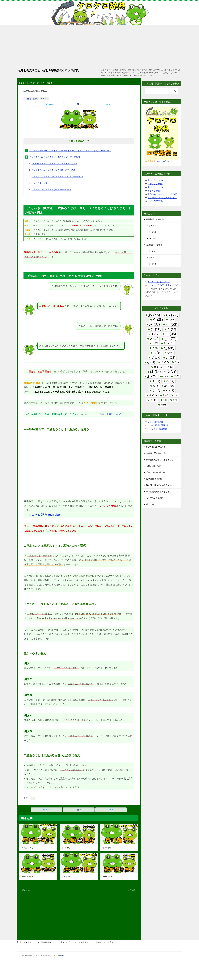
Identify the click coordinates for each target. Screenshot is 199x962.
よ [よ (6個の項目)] (165, 395)
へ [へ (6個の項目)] (165, 376)
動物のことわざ (154, 191)
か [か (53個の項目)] (171, 324)
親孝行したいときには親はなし (159, 460)
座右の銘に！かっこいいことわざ (162, 194)
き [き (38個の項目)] (155, 329)
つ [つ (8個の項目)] (170, 352)
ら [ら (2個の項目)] (176, 395)
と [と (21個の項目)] (170, 357)
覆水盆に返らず (28, 848)
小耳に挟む (66, 848)
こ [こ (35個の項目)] (170, 334)
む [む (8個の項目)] (156, 386)
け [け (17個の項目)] (154, 333)
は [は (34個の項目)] (155, 371)
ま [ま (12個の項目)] (156, 381)
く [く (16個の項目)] (171, 329)
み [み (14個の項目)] (170, 381)
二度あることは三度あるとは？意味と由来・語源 (53, 170)
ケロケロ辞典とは (155, 422)
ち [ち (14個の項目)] (157, 352)
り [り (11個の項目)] (153, 399)
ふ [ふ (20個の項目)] (152, 376)
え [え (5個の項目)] (171, 319)
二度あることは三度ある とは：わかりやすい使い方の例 (54, 157)
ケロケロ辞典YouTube (44, 514)
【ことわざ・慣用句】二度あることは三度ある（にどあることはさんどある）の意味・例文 (70, 150)
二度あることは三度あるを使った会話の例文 (51, 189)
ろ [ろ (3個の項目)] (175, 400)
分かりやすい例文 (39, 183)
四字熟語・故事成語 (155, 219)
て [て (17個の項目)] (155, 357)
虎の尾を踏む (67, 877)
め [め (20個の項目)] (169, 386)
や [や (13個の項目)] (170, 390)
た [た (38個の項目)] (168, 348)
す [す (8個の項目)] (155, 343)
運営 (63, 955)
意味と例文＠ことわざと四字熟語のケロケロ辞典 (48, 70)
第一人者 (150, 504)
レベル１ (44, 99)
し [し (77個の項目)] (170, 339)
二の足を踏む (132, 890)
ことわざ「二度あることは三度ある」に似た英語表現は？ (57, 176)
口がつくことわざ (155, 184)
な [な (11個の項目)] (151, 362)
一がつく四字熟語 (155, 201)
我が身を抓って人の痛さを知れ (159, 485)
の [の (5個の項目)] (170, 367)
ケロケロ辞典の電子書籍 (44, 83)
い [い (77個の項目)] (172, 315)
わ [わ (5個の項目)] (163, 405)
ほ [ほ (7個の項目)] (176, 376)
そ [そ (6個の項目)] (155, 348)
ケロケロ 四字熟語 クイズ (159, 282)
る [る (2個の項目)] (165, 400)
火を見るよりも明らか (156, 498)
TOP (43, 942)
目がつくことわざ (155, 180)
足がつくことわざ (155, 187)
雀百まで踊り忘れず (29, 877)
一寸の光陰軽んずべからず (157, 492)
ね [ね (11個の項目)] (158, 366)
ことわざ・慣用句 (31, 99)
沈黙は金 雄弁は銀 (154, 479)
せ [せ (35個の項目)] (169, 343)
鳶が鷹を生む (107, 877)
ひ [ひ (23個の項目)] (171, 371)
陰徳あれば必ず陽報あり (156, 447)
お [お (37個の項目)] (154, 324)
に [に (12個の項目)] (165, 362)
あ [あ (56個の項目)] (154, 315)
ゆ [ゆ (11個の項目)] (153, 395)
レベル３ (153, 238)
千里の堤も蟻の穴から (156, 472)
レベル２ (153, 232)
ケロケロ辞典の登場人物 (158, 425)
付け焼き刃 (106, 848)
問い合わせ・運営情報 (157, 429)
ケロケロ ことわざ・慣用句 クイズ (103, 414)
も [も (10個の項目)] (156, 390)
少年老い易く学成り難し (156, 453)
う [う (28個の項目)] (158, 319)
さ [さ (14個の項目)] (154, 338)
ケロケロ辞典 (163, 161)
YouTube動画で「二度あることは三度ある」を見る (54, 163)
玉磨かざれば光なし (155, 466)
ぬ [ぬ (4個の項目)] (177, 362)
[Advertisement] (99, 46)
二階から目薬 (26, 890)
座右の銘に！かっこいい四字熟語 (162, 198)
